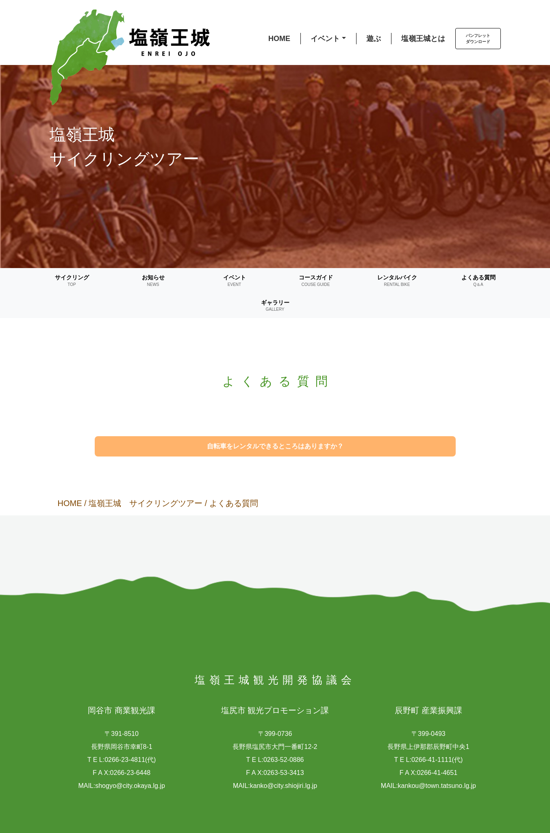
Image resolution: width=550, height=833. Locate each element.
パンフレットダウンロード (478, 38)
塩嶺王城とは (423, 39)
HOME (279, 39)
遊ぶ (373, 39)
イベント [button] (325, 39)
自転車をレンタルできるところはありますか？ (275, 446)
